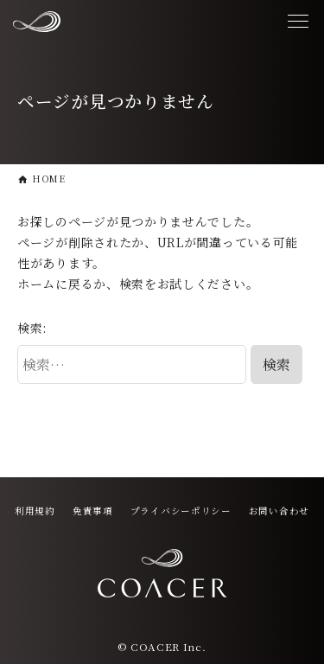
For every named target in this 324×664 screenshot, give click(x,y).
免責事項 (93, 510)
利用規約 (35, 510)
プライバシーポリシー (181, 510)
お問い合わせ (279, 510)
